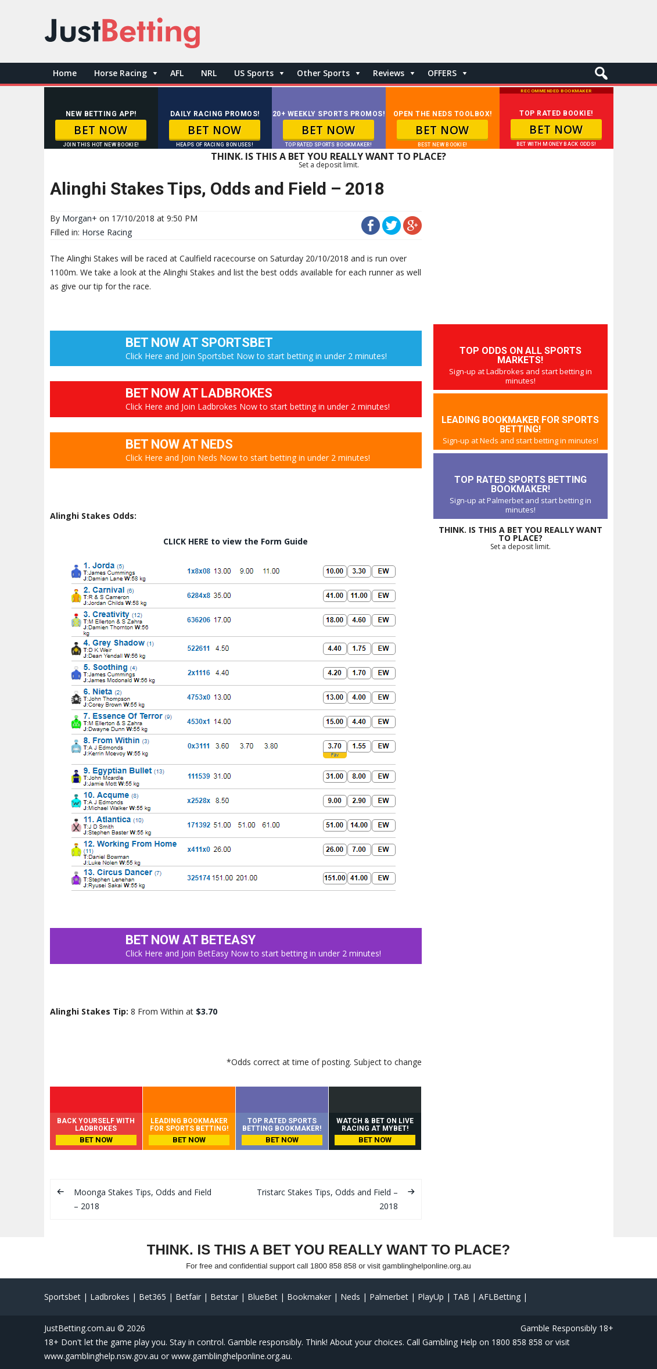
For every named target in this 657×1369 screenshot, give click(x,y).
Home (65, 72)
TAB (461, 1296)
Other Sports (323, 72)
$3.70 (206, 1011)
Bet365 (152, 1296)
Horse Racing (120, 72)
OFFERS (442, 72)
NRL (209, 72)
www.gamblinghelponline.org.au (230, 1355)
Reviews (388, 72)
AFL (177, 72)
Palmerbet (388, 1296)
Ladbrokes (110, 1296)
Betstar (224, 1296)
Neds (350, 1296)
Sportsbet (62, 1296)
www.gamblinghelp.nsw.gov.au (101, 1355)
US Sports (254, 72)
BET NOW (101, 130)
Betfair (188, 1296)
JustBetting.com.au (79, 1328)
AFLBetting (499, 1296)
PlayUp (431, 1296)
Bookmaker (309, 1296)
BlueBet (262, 1296)
